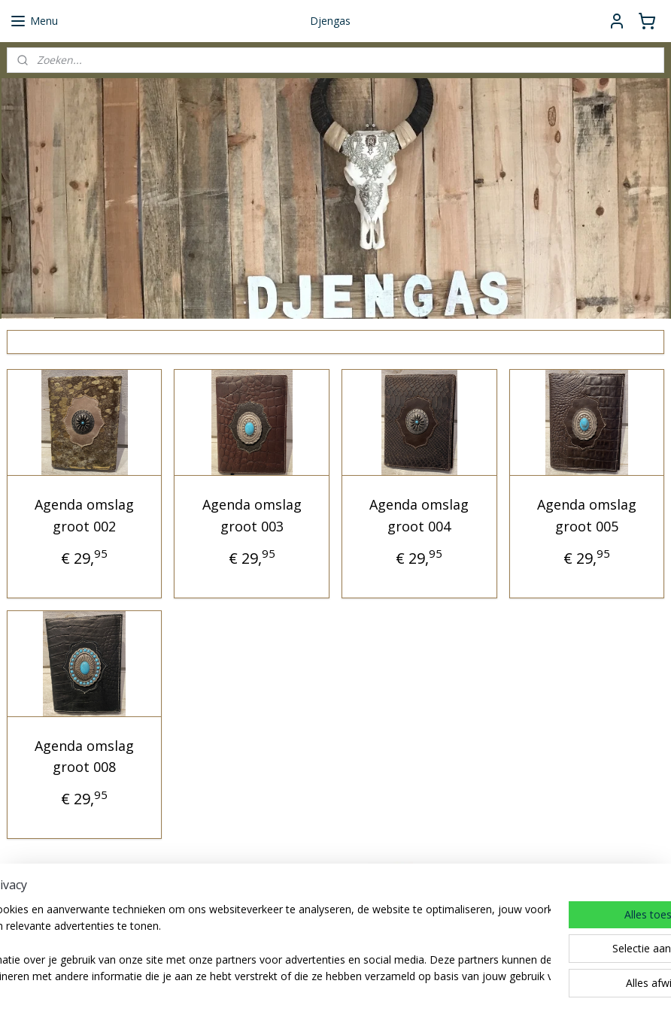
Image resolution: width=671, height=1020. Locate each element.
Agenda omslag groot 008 (84, 756)
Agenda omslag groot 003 (252, 515)
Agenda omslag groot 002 (84, 515)
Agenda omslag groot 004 (419, 515)
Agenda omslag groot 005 (586, 515)
